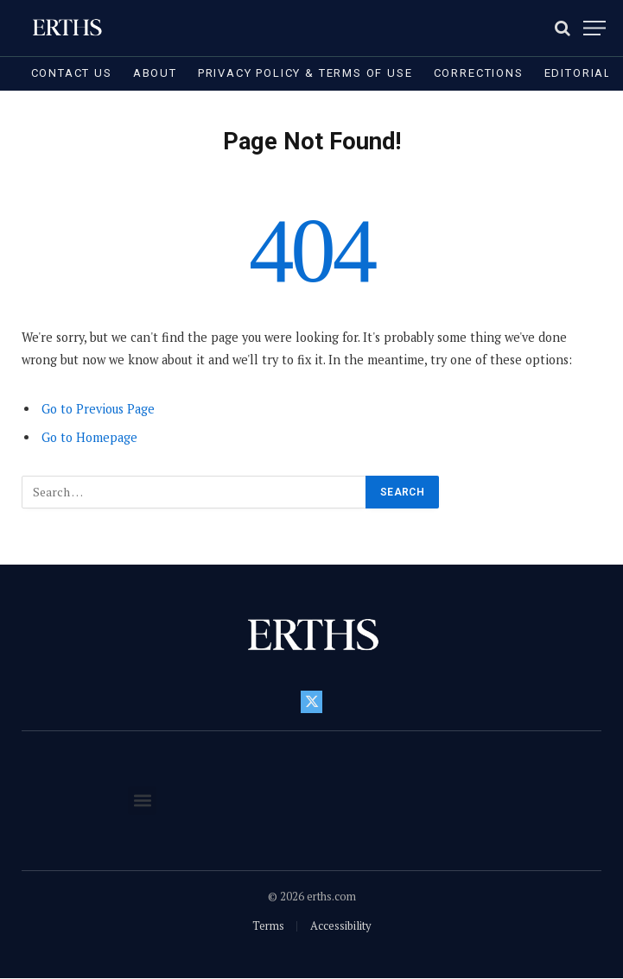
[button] (142, 800)
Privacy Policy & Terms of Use (305, 72)
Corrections (479, 72)
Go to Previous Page (98, 409)
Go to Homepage (89, 437)
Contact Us (71, 72)
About (155, 72)
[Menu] (594, 28)
